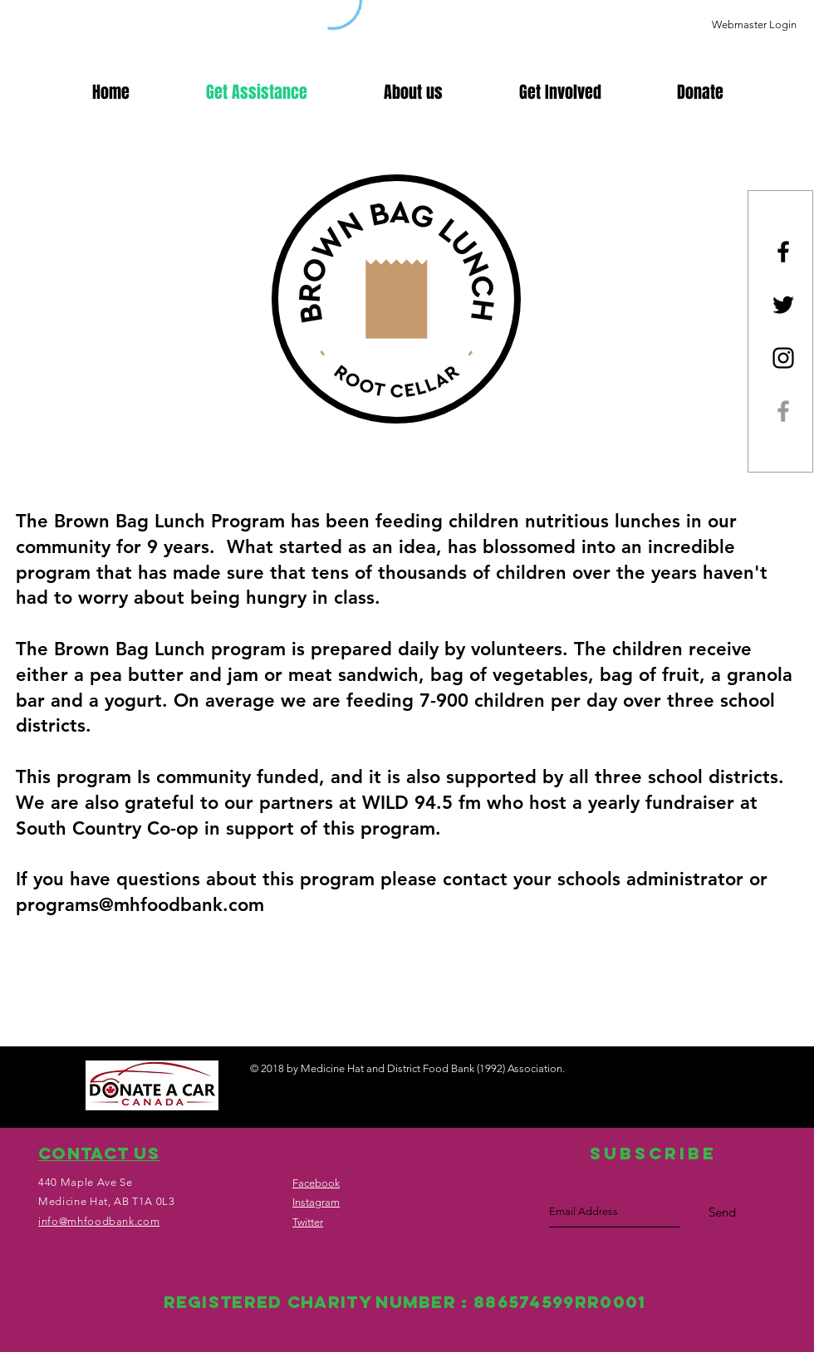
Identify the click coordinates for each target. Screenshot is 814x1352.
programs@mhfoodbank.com (140, 905)
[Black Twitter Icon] (783, 305)
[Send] (722, 1212)
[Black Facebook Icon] (783, 252)
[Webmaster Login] (754, 25)
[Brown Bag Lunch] (783, 411)
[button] (700, 92)
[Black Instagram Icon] (783, 358)
